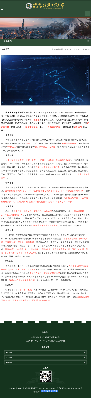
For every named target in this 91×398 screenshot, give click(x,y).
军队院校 (9, 352)
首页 (66, 49)
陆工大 (45, 368)
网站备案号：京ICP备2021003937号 (69, 388)
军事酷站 (9, 362)
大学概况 (75, 49)
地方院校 (9, 357)
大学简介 (86, 49)
